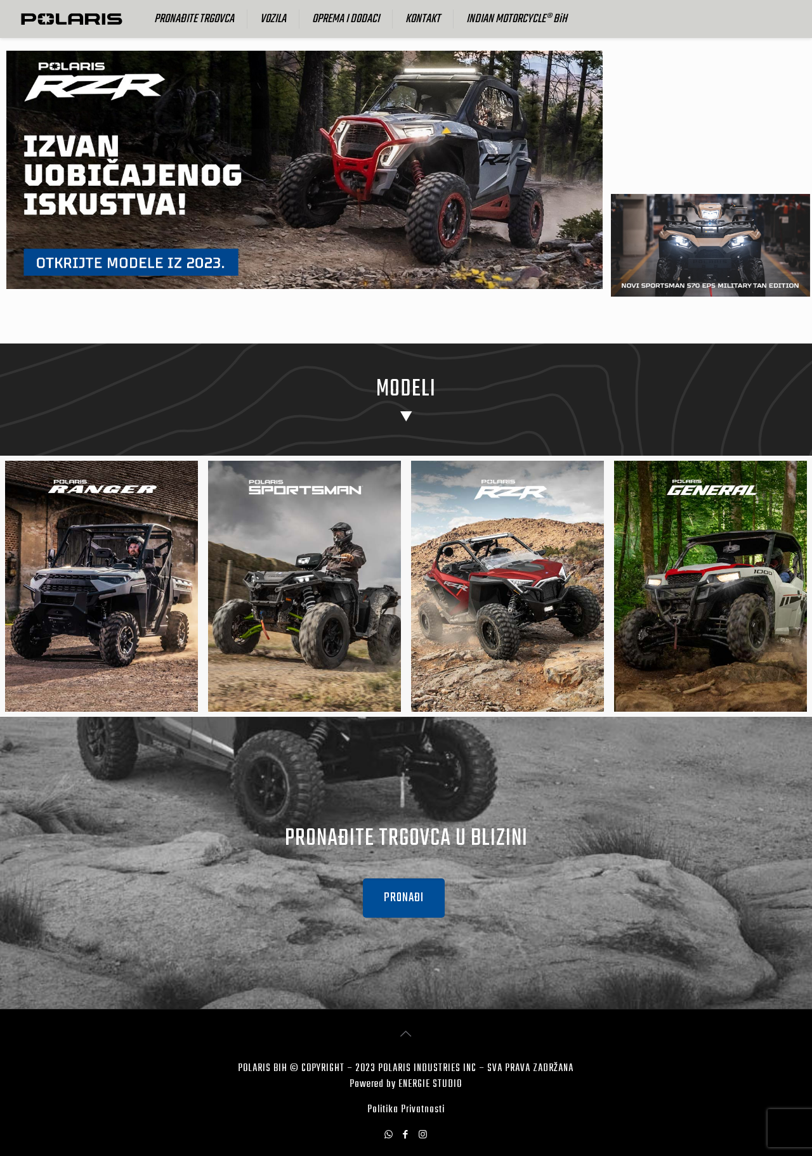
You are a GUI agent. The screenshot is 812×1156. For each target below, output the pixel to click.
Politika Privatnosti (406, 1109)
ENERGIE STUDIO (430, 1084)
